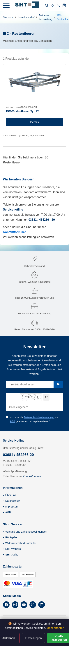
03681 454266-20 (45, 329)
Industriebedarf (26, 17)
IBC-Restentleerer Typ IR (22, 111)
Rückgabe (11, 537)
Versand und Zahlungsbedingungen (26, 531)
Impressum (11, 506)
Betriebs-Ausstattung (45, 17)
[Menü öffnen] (6, 5)
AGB (12, 421)
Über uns (10, 495)
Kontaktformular (32, 476)
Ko (5, 232)
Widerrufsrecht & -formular (20, 543)
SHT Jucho (11, 554)
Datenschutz (12, 500)
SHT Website (13, 548)
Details (34, 122)
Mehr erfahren (55, 627)
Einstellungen (33, 638)
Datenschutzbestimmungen (39, 417)
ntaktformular (16, 232)
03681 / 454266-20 (18, 455)
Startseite (8, 17)
